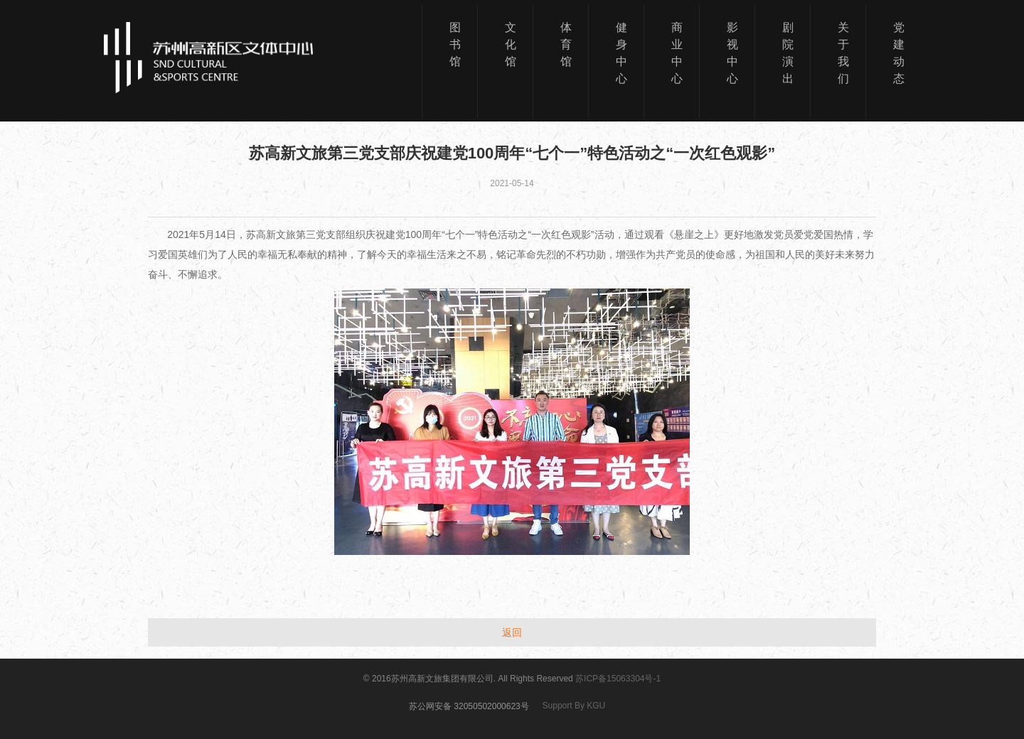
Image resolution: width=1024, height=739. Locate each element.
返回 (512, 632)
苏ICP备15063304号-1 (618, 679)
